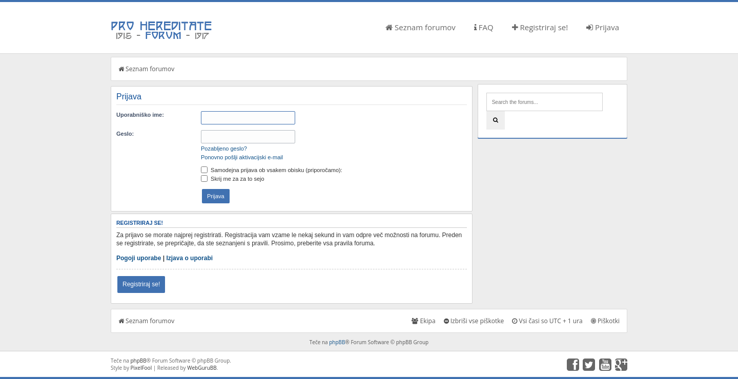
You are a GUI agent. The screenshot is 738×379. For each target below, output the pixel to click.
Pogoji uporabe (138, 258)
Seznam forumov (420, 27)
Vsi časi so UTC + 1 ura (547, 321)
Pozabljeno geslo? (224, 148)
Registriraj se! (540, 27)
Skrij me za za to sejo (232, 179)
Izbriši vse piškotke (474, 321)
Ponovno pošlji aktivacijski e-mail (242, 157)
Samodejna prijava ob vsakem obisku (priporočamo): (271, 170)
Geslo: (125, 134)
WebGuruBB (202, 367)
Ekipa (423, 321)
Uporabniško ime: (140, 115)
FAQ (484, 27)
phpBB (337, 342)
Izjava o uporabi (189, 258)
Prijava (602, 27)
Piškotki (605, 321)
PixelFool (141, 367)
